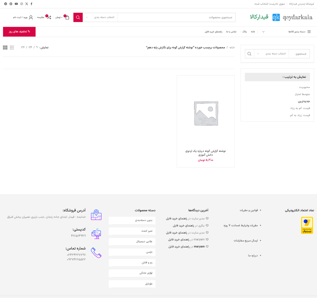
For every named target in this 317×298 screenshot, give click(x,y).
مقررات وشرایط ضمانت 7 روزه (241, 225)
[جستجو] (154, 17)
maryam (199, 247)
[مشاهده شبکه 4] (5, 48)
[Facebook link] (31, 4)
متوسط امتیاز (302, 94)
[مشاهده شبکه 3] (12, 48)
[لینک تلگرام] (5, 4)
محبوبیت (304, 87)
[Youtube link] (16, 4)
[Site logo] (293, 17)
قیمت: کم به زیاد (300, 108)
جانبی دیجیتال (144, 242)
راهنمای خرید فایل (176, 219)
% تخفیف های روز (19, 32)
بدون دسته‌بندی (143, 220)
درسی (149, 252)
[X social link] (26, 4)
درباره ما (253, 256)
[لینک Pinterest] (11, 4)
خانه (232, 47)
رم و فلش (147, 263)
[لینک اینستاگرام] (21, 4)
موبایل (148, 284)
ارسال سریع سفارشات (246, 241)
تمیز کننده (147, 231)
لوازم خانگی (145, 273)
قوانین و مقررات (249, 210)
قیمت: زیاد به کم (300, 115)
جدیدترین (304, 101)
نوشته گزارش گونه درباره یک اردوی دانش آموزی (205, 153)
